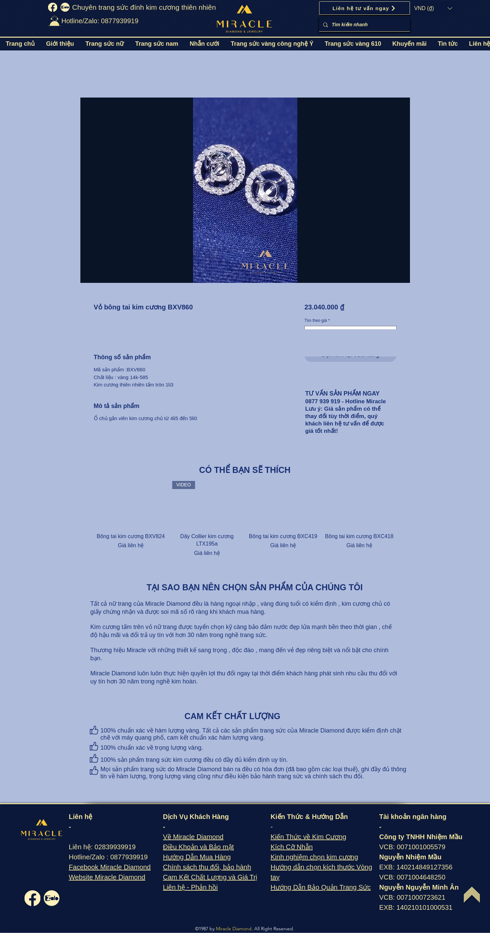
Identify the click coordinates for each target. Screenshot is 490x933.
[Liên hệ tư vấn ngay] (364, 8)
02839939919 (115, 847)
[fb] (52, 7)
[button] (433, 8)
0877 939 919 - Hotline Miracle (345, 401)
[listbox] (433, 8)
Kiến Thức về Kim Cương (308, 837)
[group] (245, 519)
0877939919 (129, 857)
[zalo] (65, 7)
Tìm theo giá (317, 320)
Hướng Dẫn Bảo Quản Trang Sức (321, 887)
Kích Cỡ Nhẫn (292, 847)
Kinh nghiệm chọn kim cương (314, 857)
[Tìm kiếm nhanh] (364, 24)
